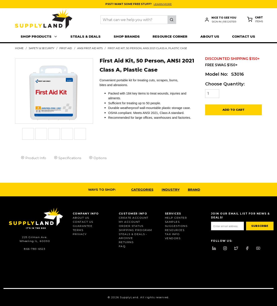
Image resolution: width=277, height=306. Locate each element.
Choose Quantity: (225, 84)
